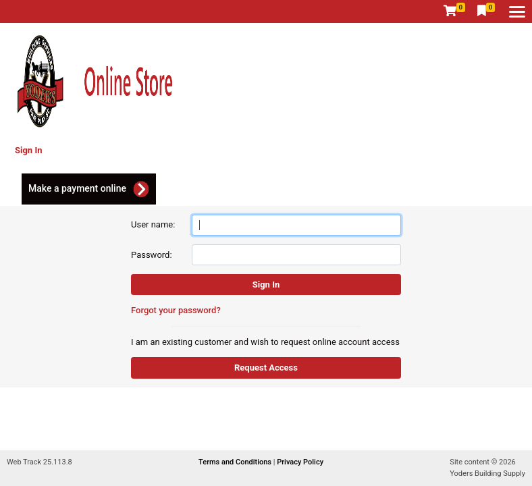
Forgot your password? (176, 310)
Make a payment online (77, 188)
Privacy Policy (300, 462)
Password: (151, 255)
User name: (153, 224)
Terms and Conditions (235, 462)
